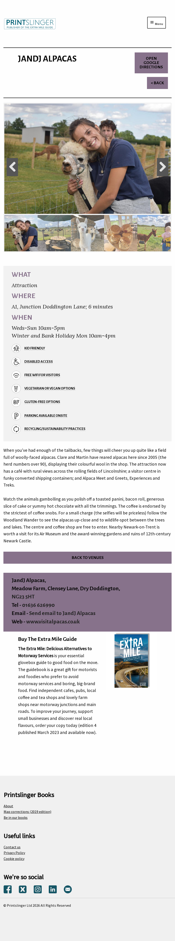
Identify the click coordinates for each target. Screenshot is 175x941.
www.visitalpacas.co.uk (53, 622)
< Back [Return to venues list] (157, 83)
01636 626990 (38, 605)
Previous (12, 167)
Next (162, 167)
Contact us (12, 847)
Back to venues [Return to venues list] (88, 558)
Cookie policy (14, 858)
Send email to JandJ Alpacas (62, 613)
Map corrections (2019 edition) (27, 811)
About (8, 806)
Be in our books (16, 817)
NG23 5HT (23, 597)
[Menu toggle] (156, 23)
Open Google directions (151, 62)
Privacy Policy (14, 852)
